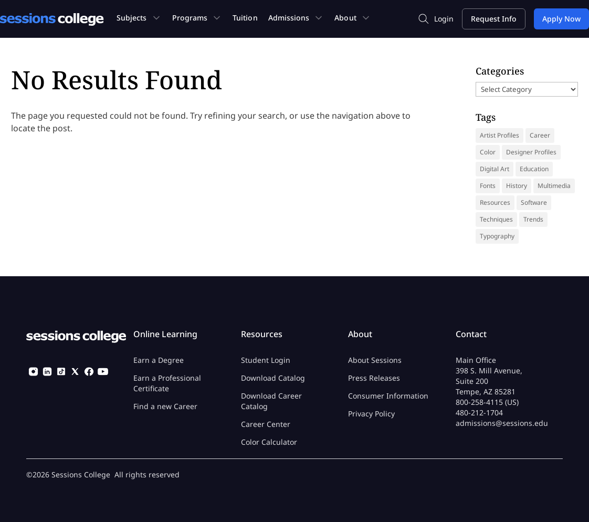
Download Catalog (273, 378)
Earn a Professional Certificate (167, 383)
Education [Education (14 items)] (534, 168)
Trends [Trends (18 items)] (533, 219)
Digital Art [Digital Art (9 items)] (494, 168)
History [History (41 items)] (516, 185)
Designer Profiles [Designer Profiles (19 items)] (531, 152)
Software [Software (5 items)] (534, 202)
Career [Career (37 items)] (540, 135)
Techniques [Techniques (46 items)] (496, 219)
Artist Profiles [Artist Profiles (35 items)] (499, 135)
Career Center (265, 424)
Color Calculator (269, 442)
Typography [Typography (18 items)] (497, 236)
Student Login (265, 360)
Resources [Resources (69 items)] (495, 202)
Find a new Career (165, 406)
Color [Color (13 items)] (488, 152)
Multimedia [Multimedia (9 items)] (554, 185)
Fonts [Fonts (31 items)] (488, 185)
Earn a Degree (158, 360)
